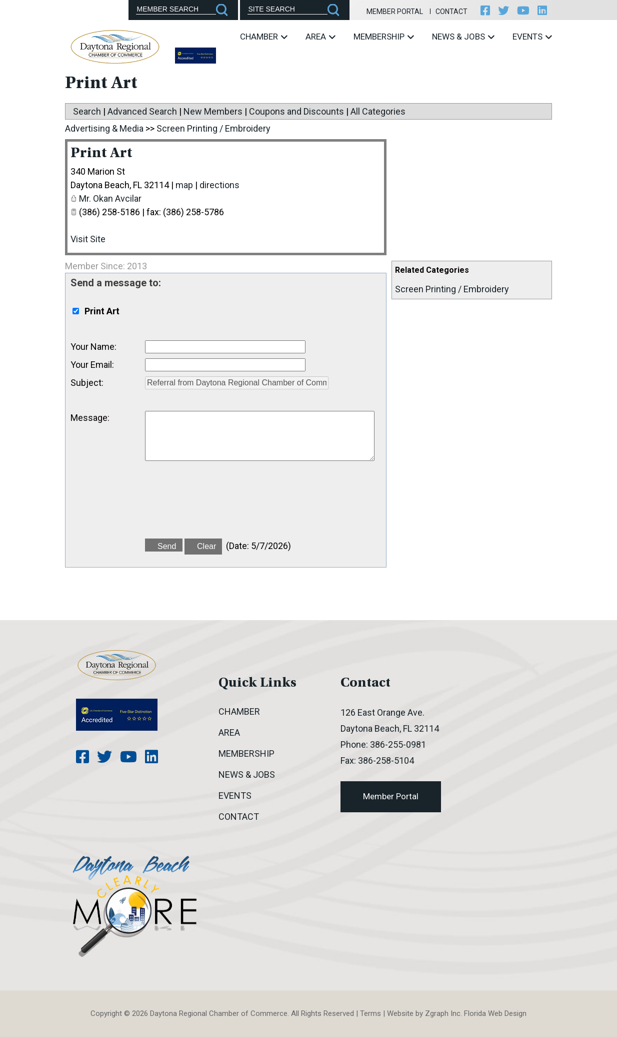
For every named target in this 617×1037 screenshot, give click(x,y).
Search (87, 111)
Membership (384, 37)
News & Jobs (463, 37)
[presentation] (221, 505)
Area (321, 37)
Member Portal (394, 12)
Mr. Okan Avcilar (110, 198)
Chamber (264, 37)
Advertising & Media (104, 128)
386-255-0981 (398, 744)
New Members (213, 111)
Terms (370, 1013)
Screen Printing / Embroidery (452, 289)
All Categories (378, 111)
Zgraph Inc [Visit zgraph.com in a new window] (442, 1013)
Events (532, 37)
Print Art (101, 153)
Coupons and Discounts (296, 111)
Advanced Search (142, 111)
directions (220, 185)
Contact (452, 12)
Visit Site (88, 239)
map (184, 185)
